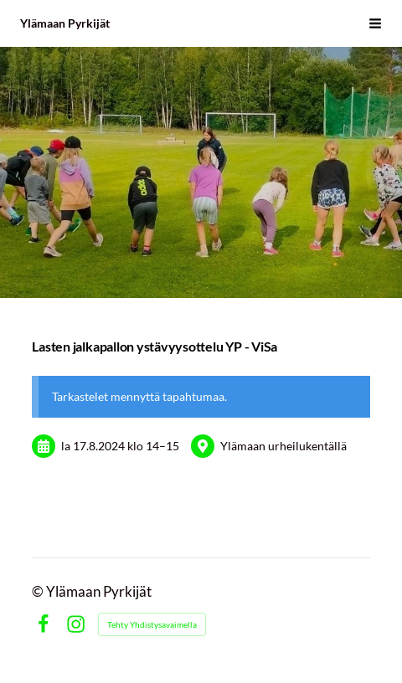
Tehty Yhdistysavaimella (152, 624)
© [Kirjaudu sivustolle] (39, 591)
